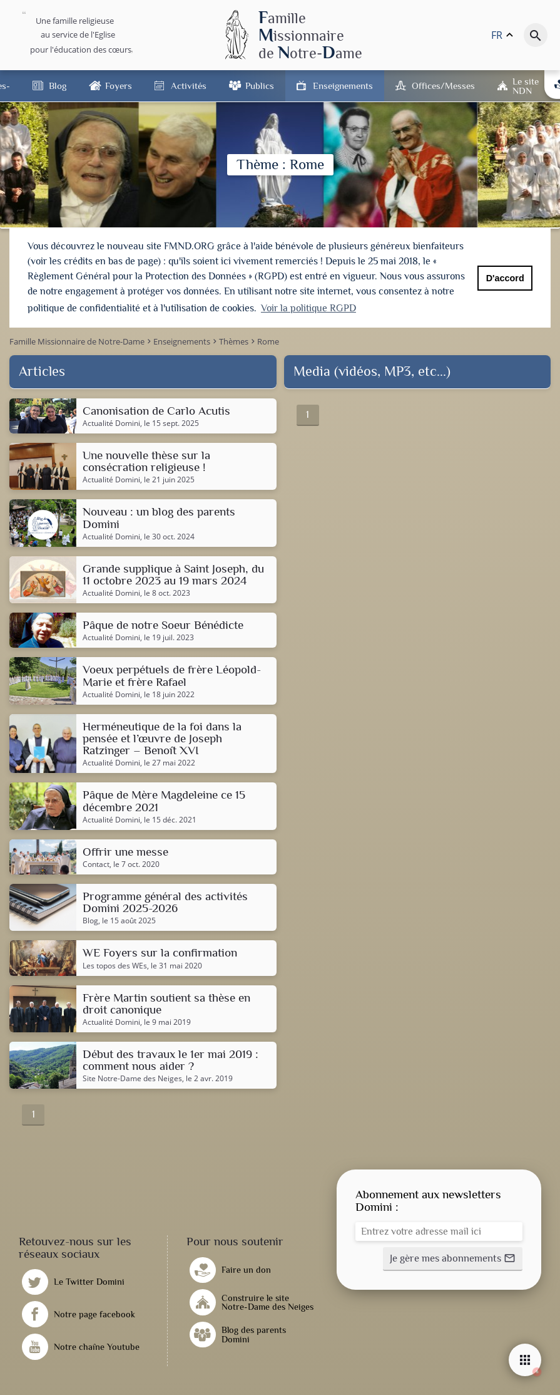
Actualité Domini (111, 422)
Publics (259, 85)
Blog (57, 85)
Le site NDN (525, 86)
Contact (96, 863)
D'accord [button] (505, 278)
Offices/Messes (443, 85)
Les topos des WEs (115, 964)
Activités (188, 85)
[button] (452, 1258)
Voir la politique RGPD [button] (308, 308)
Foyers (118, 85)
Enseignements (343, 85)
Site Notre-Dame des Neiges (132, 1078)
